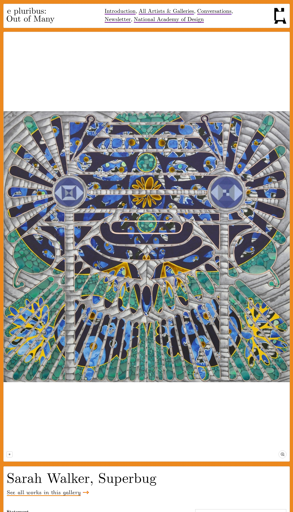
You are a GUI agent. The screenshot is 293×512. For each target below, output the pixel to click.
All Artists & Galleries (166, 11)
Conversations (214, 11)
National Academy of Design (169, 19)
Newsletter (118, 19)
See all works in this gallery (44, 492)
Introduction (120, 11)
